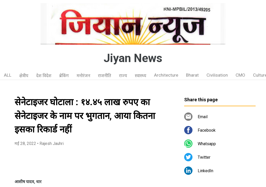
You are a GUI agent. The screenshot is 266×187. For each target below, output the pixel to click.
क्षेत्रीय (23, 75)
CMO (240, 75)
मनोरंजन (83, 75)
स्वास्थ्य (140, 75)
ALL (7, 75)
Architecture (166, 75)
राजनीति (104, 75)
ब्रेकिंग (64, 75)
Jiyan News (133, 58)
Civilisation (217, 75)
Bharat (192, 75)
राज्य (123, 75)
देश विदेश (43, 75)
